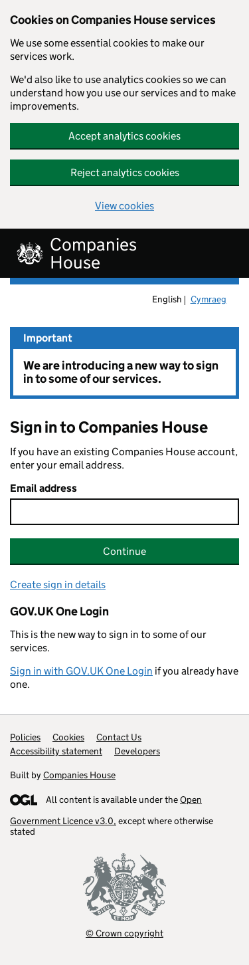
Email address (43, 488)
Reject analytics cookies (124, 172)
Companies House (79, 775)
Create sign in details (58, 584)
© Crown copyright (124, 932)
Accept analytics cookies (124, 136)
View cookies (124, 205)
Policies (25, 737)
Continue (124, 551)
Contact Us (118, 737)
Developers (137, 751)
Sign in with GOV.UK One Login (81, 671)
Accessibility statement (56, 751)
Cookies (68, 737)
